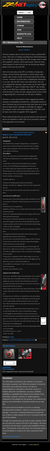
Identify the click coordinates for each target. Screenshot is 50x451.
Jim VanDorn (25, 50)
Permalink (18, 340)
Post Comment (8, 369)
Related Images (9, 346)
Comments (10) (29, 340)
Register (21, 12)
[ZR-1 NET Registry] (25, 8)
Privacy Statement (34, 444)
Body (12, 337)
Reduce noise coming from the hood (16, 135)
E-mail (11, 340)
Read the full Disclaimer (11, 436)
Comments (6, 367)
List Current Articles (20, 132)
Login (29, 12)
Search (31, 132)
